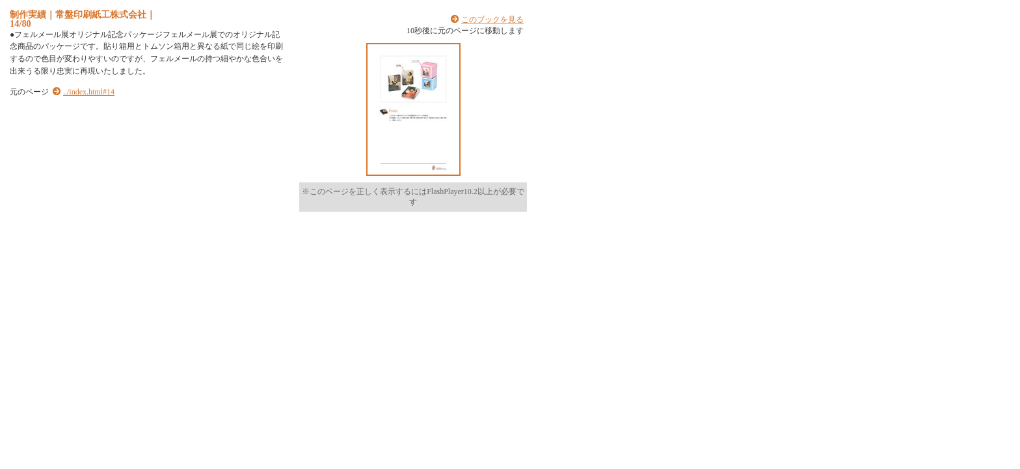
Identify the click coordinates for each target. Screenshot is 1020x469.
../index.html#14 (88, 91)
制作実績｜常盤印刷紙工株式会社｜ (82, 14)
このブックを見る (492, 19)
